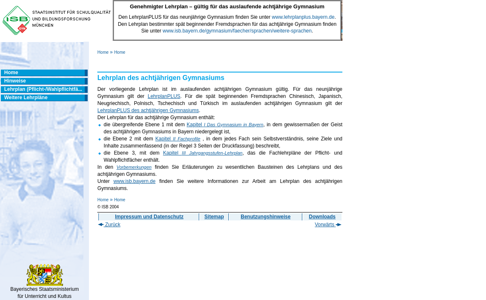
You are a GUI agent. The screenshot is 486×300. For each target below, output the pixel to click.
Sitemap (214, 217)
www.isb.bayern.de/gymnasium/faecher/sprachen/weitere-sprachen (237, 31)
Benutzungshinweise (266, 217)
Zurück (109, 225)
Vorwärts (328, 225)
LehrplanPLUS (164, 96)
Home (103, 52)
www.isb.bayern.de (135, 181)
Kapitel (225, 125)
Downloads (322, 217)
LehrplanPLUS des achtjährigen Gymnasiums (148, 110)
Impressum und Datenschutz (149, 217)
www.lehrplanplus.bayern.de (303, 17)
